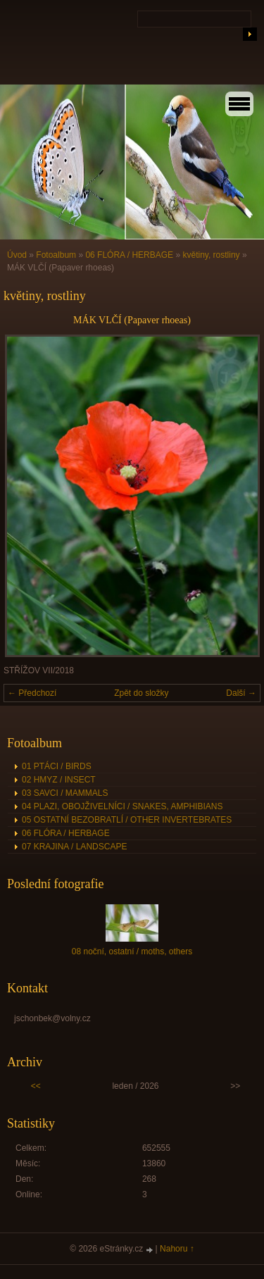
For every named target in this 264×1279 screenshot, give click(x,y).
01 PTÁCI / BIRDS (57, 766)
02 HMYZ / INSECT (59, 780)
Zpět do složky (141, 693)
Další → (241, 693)
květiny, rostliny (210, 255)
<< (36, 1086)
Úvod (17, 255)
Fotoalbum (56, 255)
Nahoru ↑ (177, 1249)
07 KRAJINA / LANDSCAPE (74, 846)
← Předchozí (32, 693)
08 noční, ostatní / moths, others (132, 951)
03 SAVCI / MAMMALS (65, 793)
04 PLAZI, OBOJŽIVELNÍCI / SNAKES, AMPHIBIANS (122, 806)
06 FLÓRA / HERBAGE (129, 255)
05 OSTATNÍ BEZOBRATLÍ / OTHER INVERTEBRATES (127, 820)
